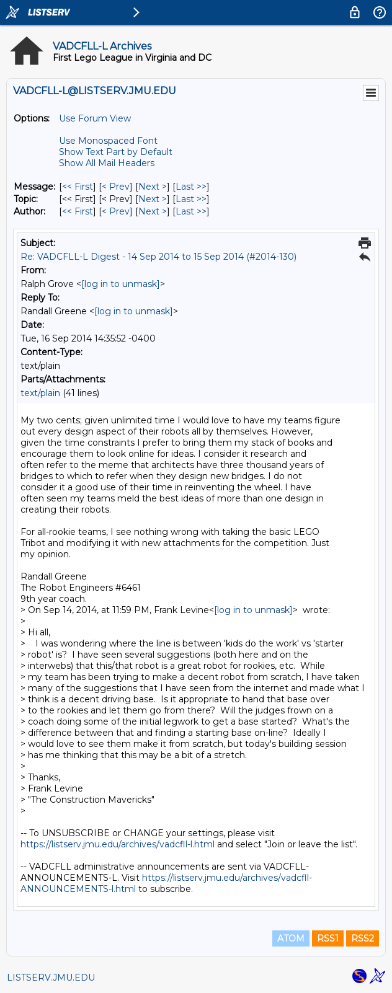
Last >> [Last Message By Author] (191, 211)
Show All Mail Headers (106, 163)
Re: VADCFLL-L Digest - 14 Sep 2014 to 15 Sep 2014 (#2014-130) (158, 256)
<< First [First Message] (77, 186)
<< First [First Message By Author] (77, 211)
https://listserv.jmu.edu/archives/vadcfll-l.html (117, 844)
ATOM (291, 938)
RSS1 (328, 938)
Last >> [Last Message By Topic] (191, 199)
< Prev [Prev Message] (116, 186)
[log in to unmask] (120, 283)
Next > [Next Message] (152, 186)
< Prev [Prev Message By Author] (116, 211)
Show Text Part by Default (115, 151)
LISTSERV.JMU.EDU (51, 977)
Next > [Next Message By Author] (152, 211)
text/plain (40, 393)
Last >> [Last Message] (191, 186)
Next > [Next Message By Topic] (152, 199)
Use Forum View (95, 118)
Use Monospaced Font (108, 140)
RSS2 (362, 938)
